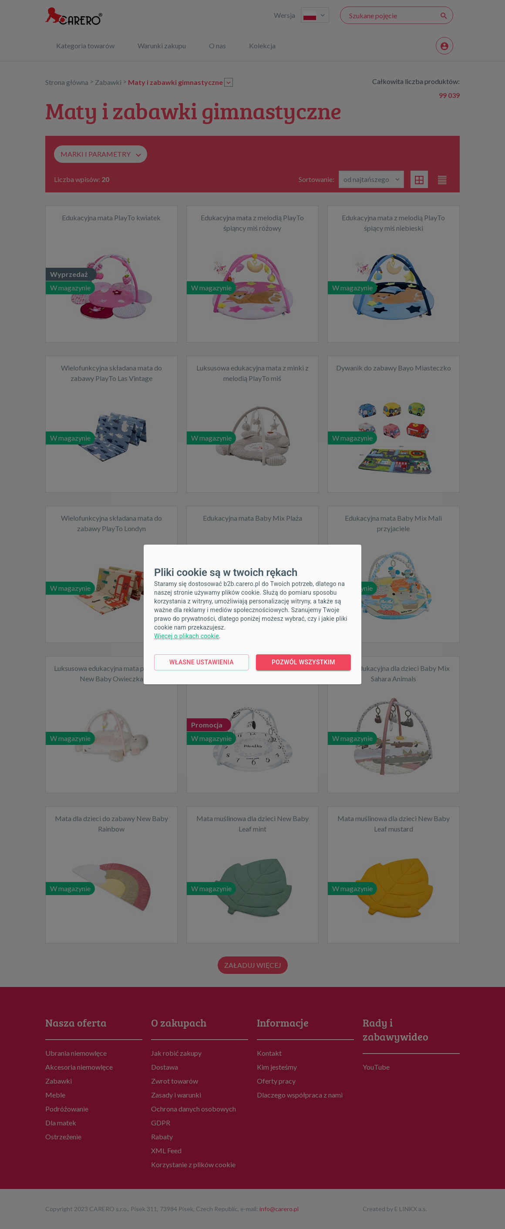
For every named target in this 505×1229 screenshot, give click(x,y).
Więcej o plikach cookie (186, 636)
